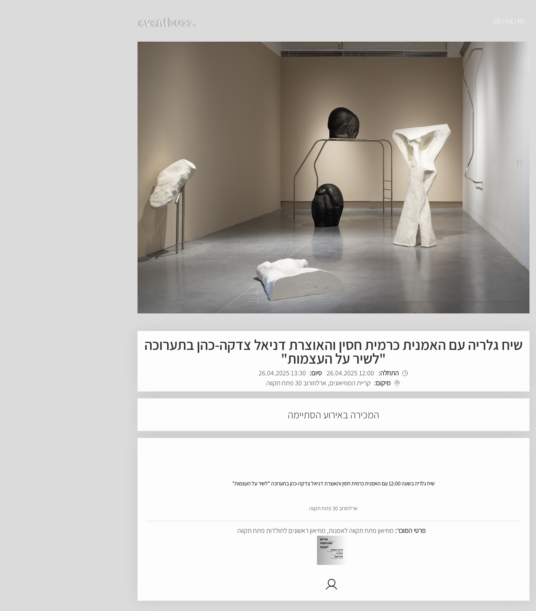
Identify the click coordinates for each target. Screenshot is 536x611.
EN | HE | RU (444, 21)
